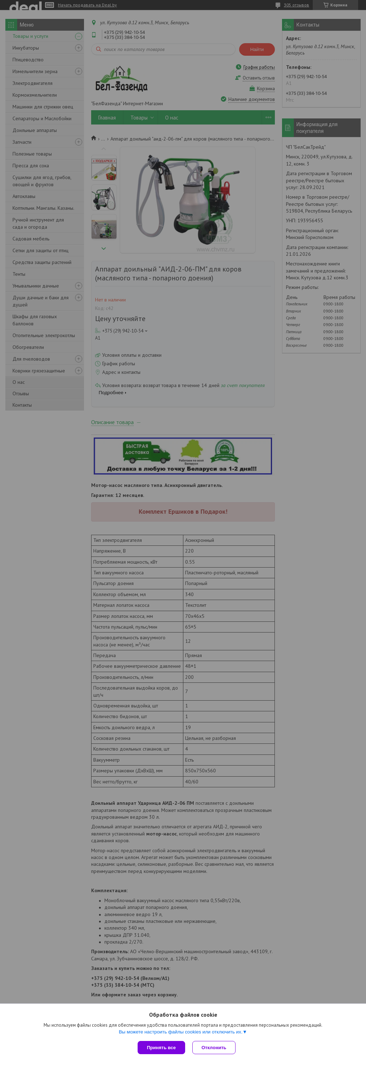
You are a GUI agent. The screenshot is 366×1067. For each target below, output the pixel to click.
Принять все (161, 1047)
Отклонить (214, 1047)
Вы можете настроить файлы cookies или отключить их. (180, 1032)
